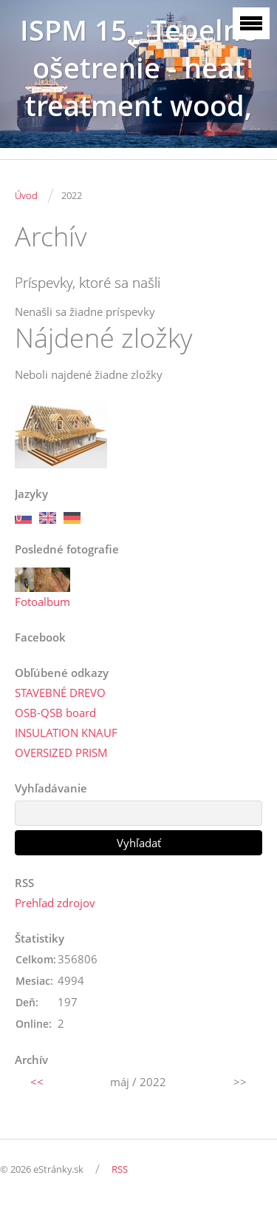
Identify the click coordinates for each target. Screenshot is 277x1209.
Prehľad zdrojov (55, 902)
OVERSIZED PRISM (61, 752)
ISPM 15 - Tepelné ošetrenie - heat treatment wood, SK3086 (138, 86)
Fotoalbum (42, 601)
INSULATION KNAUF (66, 732)
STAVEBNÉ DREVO (60, 692)
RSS (120, 1169)
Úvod (26, 195)
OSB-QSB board (55, 712)
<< (37, 1081)
